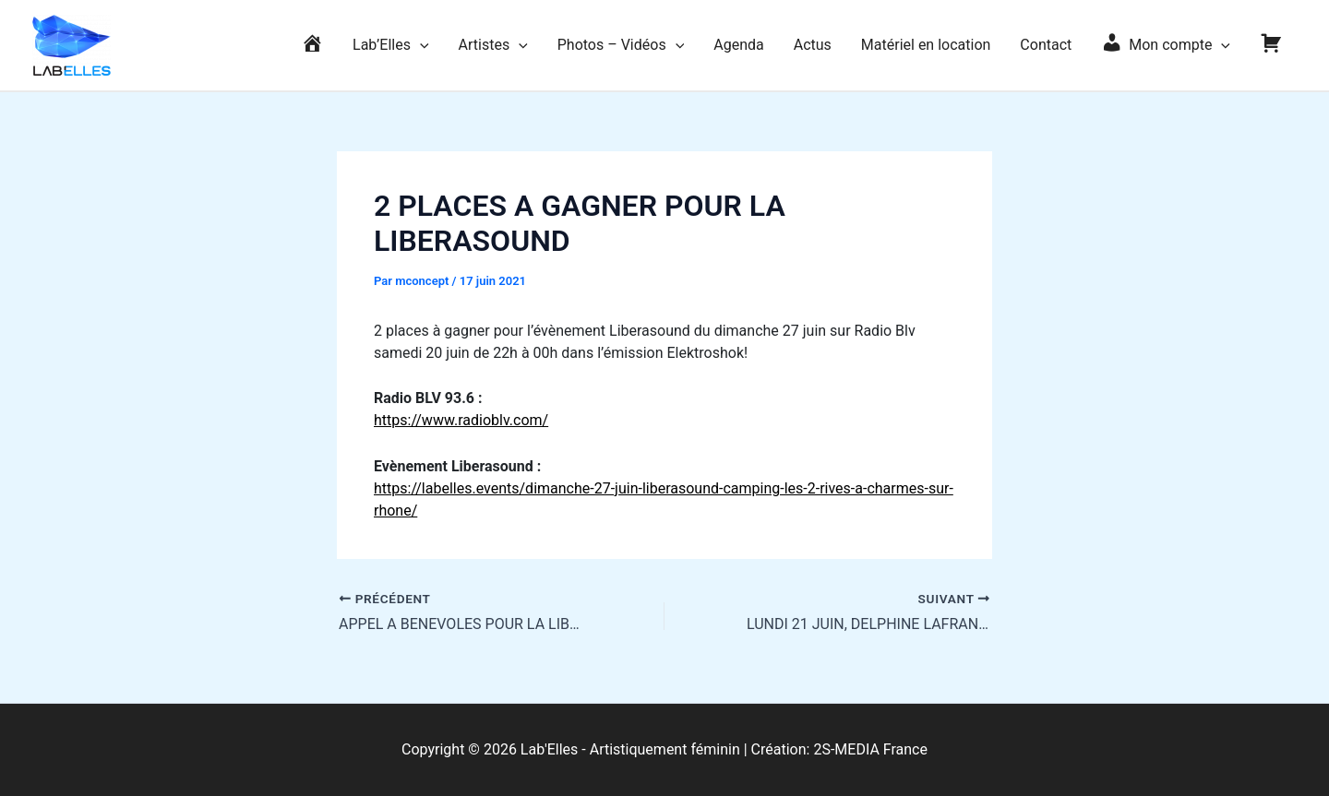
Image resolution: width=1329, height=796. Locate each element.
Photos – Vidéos (621, 45)
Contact (1046, 44)
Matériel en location (926, 44)
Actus (813, 44)
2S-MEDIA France (870, 749)
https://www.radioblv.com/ (461, 420)
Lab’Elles (391, 45)
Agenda (738, 44)
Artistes (493, 45)
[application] (420, 45)
